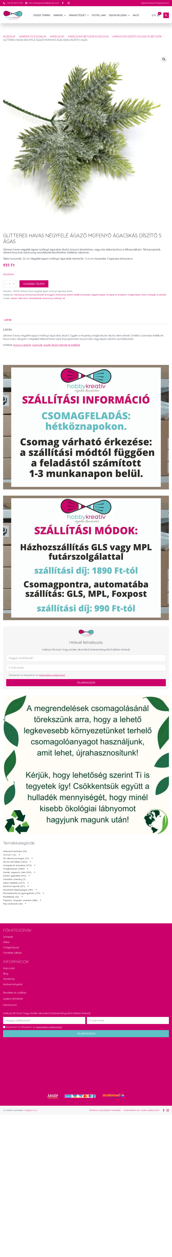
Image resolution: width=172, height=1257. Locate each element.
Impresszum (10, 1004)
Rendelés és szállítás (14, 992)
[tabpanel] (86, 340)
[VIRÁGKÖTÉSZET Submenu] (88, 15)
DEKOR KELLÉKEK (118, 15)
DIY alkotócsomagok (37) (16, 858)
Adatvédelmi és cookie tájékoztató (141, 1110)
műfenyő (57, 298)
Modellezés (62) (11, 896)
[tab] (8, 320)
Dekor (6, 942)
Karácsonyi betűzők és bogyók (88, 36)
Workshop (9, 978)
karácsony (47, 298)
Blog (5, 973)
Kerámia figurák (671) (14, 886)
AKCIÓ (136, 15)
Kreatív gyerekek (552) (14, 875)
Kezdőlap (9, 36)
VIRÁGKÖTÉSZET (77, 15)
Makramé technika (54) (15, 851)
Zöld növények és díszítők (154, 294)
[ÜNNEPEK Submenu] (65, 15)
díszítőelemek (35, 298)
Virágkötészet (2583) (14, 868)
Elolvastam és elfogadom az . (37, 675)
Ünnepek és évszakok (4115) (17, 865)
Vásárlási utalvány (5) (14, 879)
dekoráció (23, 298)
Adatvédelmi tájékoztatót (52, 675)
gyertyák (37, 345)
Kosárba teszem (34, 283)
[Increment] (13, 283)
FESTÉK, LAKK (99, 15)
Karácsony (57, 36)
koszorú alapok (22, 345)
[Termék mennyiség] (9, 283)
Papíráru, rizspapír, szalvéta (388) (20, 900)
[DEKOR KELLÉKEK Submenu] (129, 15)
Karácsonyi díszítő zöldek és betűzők (137, 36)
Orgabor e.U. (31, 1110)
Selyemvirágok (98, 294)
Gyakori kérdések (13, 998)
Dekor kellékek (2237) (14, 882)
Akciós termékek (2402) (15, 861)
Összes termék (41, 15)
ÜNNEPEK (58, 15)
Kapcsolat (9, 968)
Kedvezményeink (12, 984)
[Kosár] (156, 15)
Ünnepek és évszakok (32, 36)
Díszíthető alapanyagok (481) (18, 889)
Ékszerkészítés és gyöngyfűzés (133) (21, 893)
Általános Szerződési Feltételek (105, 1110)
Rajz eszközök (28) (13, 903)
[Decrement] (5, 283)
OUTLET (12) (9, 854)
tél (64, 298)
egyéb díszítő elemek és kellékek (61, 345)
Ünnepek (8, 936)
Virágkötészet (134, 294)
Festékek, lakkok (12, 952)
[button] (164, 59)
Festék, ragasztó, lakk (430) (17, 872)
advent (14, 298)
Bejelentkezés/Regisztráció (155, 3)
